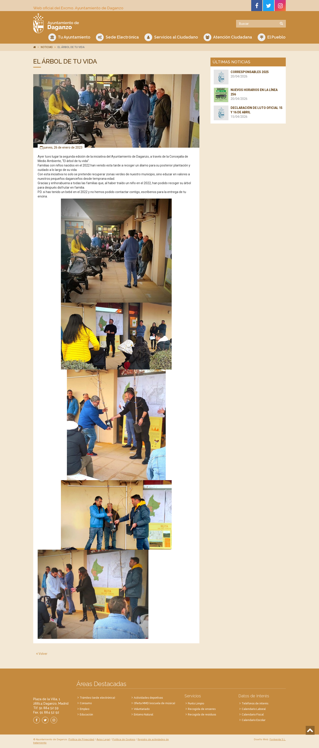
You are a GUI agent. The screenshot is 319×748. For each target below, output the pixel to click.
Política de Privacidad (81, 739)
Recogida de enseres (202, 709)
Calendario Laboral (254, 709)
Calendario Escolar (253, 720)
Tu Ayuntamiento (69, 37)
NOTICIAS (47, 47)
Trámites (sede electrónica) (97, 697)
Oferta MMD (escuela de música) (154, 703)
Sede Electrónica (117, 37)
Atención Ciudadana (228, 37)
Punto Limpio (196, 703)
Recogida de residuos (202, 714)
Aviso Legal (103, 739)
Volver (41, 653)
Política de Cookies (123, 739)
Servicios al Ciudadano (171, 37)
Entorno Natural (143, 714)
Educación (86, 714)
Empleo (84, 709)
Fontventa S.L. (278, 739)
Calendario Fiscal (253, 714)
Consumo (86, 703)
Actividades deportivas (148, 697)
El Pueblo (272, 37)
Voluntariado (142, 709)
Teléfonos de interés (255, 703)
